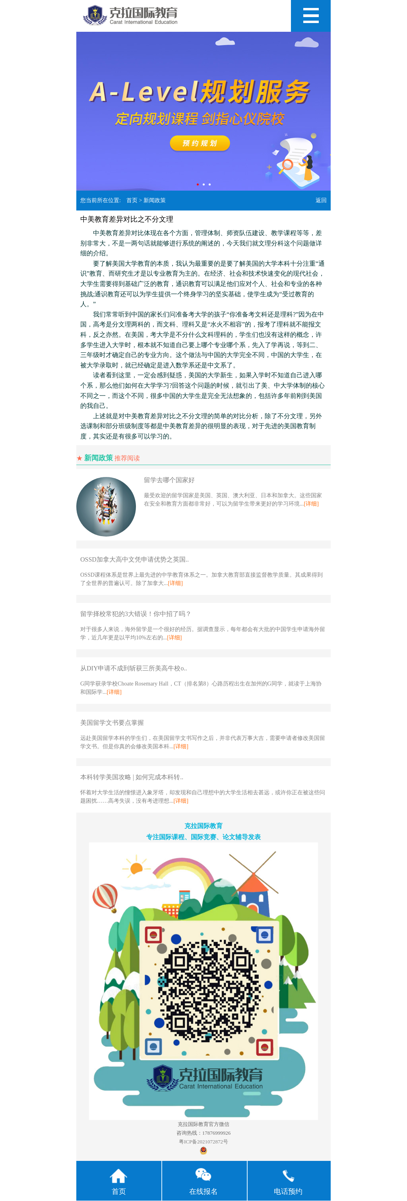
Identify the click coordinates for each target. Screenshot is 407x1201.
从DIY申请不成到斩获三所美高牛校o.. (133, 668)
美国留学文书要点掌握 (112, 722)
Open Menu (311, 16)
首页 (132, 200)
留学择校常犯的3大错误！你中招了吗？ (136, 613)
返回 (321, 200)
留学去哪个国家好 (169, 480)
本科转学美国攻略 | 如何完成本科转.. (131, 777)
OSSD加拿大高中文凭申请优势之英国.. (134, 559)
